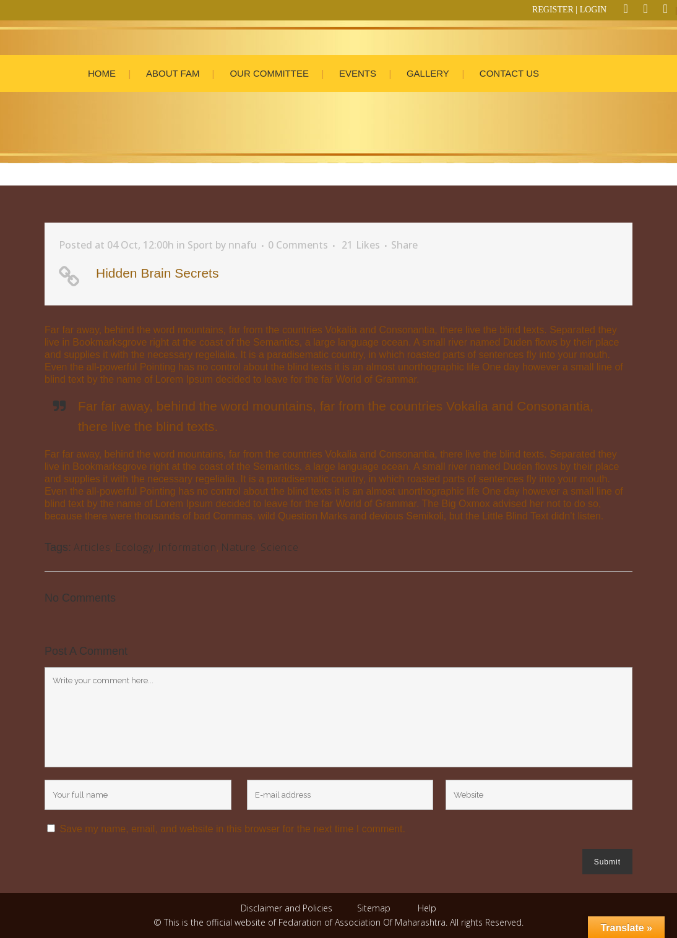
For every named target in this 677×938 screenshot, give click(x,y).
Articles (92, 547)
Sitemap (373, 908)
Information (187, 547)
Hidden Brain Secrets (157, 273)
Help (427, 908)
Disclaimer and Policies (288, 908)
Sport (200, 245)
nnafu (242, 245)
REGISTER (553, 9)
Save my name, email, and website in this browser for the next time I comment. (232, 829)
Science (280, 547)
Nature (238, 547)
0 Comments (298, 245)
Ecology (134, 547)
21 (361, 245)
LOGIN (593, 9)
